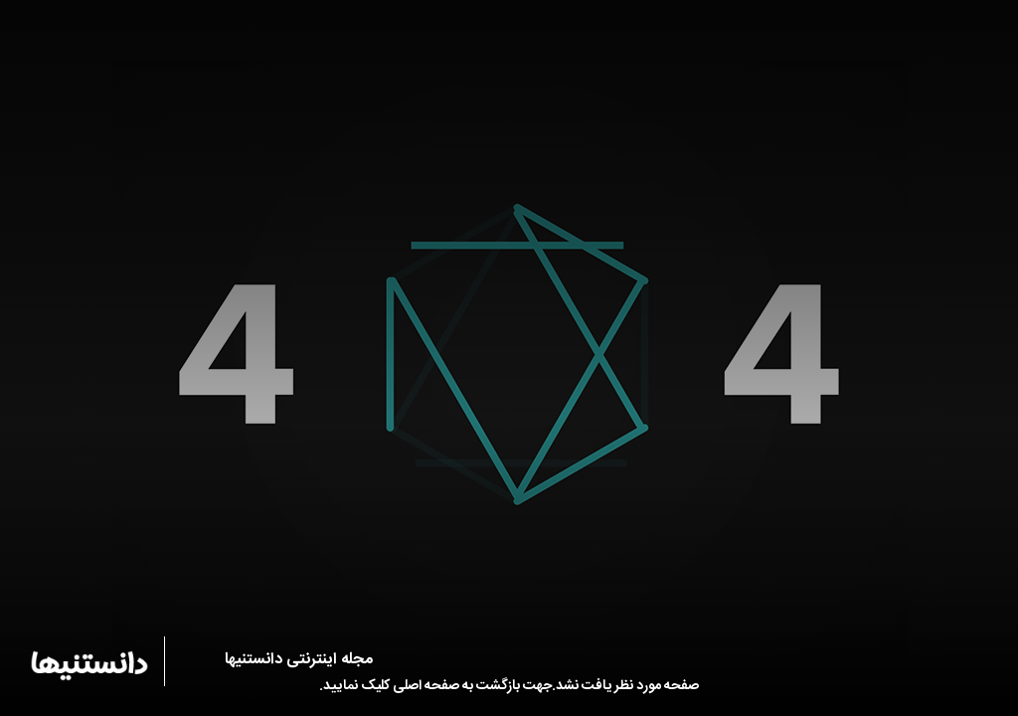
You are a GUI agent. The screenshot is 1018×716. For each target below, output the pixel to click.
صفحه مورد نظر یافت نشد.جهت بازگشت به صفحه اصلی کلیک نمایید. (509, 686)
